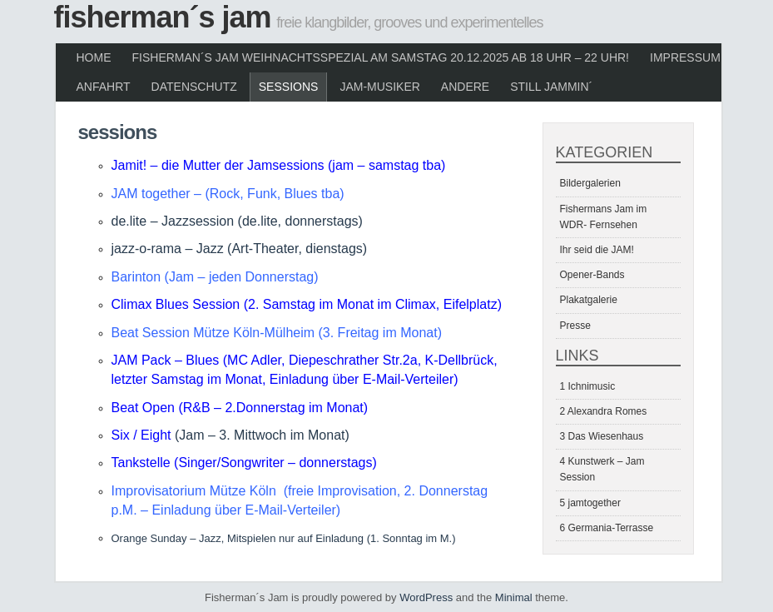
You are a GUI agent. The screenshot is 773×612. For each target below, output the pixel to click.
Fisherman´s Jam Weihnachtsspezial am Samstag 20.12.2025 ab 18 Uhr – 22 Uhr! (381, 57)
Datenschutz (194, 86)
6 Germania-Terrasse (607, 528)
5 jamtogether (590, 503)
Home (94, 57)
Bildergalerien (590, 183)
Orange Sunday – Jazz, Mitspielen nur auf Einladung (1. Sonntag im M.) (283, 538)
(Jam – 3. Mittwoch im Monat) (262, 435)
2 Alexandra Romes (603, 411)
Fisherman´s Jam (162, 17)
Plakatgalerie (588, 300)
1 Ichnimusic (588, 386)
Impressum (685, 57)
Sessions (289, 86)
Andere (465, 86)
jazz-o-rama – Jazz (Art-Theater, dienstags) (239, 248)
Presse (575, 325)
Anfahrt (104, 86)
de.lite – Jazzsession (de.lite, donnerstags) (237, 221)
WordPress (426, 597)
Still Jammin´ (551, 86)
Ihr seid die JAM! (597, 250)
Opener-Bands (592, 275)
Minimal (514, 597)
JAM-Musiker (379, 86)
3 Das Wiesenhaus (602, 436)
